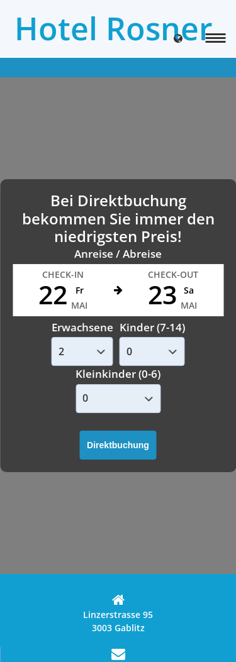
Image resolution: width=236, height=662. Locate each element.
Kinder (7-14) (152, 327)
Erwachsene (82, 327)
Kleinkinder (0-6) (118, 374)
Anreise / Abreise (118, 253)
